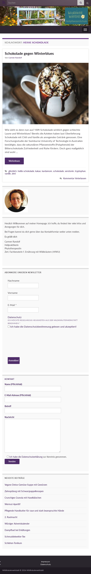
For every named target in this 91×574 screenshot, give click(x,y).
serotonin (69, 171)
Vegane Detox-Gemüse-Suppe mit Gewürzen (26, 484)
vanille (8, 173)
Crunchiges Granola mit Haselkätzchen (23, 497)
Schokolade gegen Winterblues (29, 53)
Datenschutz (14, 317)
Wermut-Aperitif (12, 504)
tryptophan (80, 171)
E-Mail (12, 304)
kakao (38, 171)
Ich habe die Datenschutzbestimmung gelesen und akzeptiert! (42, 326)
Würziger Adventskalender (17, 523)
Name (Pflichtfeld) (33, 387)
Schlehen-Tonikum (13, 543)
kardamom (47, 171)
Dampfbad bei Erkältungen (17, 530)
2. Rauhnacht (11, 517)
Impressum (45, 561)
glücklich (12, 171)
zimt (14, 173)
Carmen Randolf (15, 57)
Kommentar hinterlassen (74, 178)
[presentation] (20, 343)
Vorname (12, 292)
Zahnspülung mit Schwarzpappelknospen (24, 491)
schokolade (58, 171)
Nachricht (32, 434)
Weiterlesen (14, 161)
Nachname (13, 280)
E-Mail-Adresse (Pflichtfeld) (33, 398)
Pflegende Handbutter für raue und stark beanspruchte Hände (34, 510)
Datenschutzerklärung (32, 456)
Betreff (33, 409)
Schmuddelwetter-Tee (15, 536)
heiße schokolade (26, 171)
